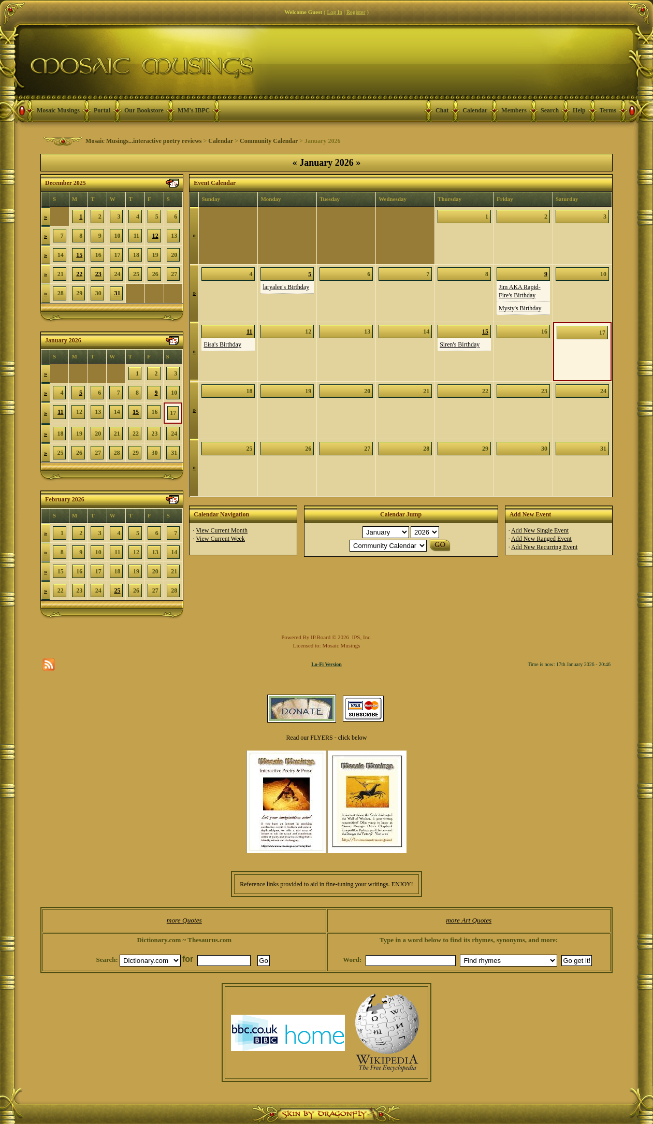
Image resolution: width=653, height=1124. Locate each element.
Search (550, 110)
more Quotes (184, 920)
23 (98, 274)
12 (155, 235)
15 (79, 254)
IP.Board (320, 637)
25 (117, 590)
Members (514, 110)
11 (60, 411)
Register (356, 12)
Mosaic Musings (58, 110)
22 (79, 274)
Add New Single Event (540, 530)
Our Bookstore (144, 110)
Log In (334, 12)
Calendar (474, 110)
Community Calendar (269, 141)
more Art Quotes (468, 920)
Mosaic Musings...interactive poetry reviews (143, 141)
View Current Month (222, 530)
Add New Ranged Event (541, 538)
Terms (608, 110)
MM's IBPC (194, 110)
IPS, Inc (361, 637)
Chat (442, 110)
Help (579, 110)
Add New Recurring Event (544, 547)
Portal (102, 110)
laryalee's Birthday (286, 287)
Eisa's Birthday (222, 344)
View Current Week (220, 538)
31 (117, 293)
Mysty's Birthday (520, 308)
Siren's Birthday (460, 344)
